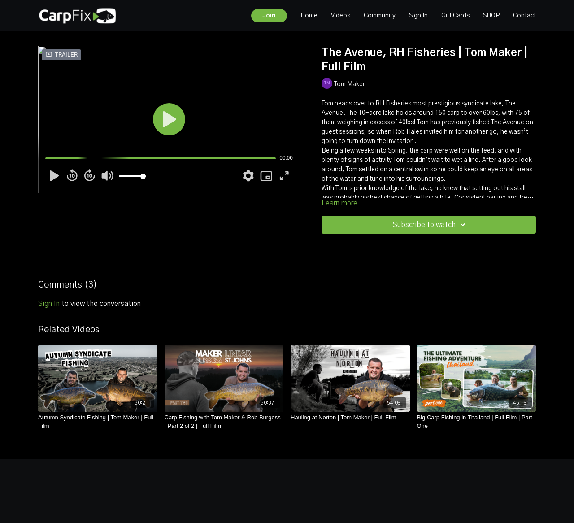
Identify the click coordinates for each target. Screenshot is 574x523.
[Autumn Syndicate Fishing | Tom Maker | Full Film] (97, 422)
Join (269, 16)
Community (380, 16)
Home (308, 16)
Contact (524, 16)
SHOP (491, 16)
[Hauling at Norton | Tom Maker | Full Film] (350, 417)
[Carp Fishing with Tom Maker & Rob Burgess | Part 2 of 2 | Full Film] (224, 422)
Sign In (418, 16)
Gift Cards (455, 16)
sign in (49, 303)
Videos (340, 16)
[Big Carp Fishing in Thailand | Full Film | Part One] (476, 422)
